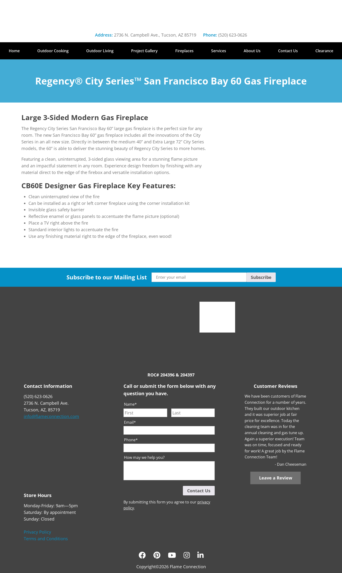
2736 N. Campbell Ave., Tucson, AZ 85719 (155, 35)
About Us (252, 50)
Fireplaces (184, 50)
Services (218, 50)
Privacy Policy (37, 532)
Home (14, 50)
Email (130, 422)
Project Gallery (144, 50)
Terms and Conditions (46, 538)
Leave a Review (275, 478)
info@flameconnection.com (51, 416)
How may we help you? (144, 457)
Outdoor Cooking (53, 50)
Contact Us (288, 50)
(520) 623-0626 (232, 35)
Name (130, 404)
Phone (131, 439)
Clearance (324, 50)
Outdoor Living (100, 50)
